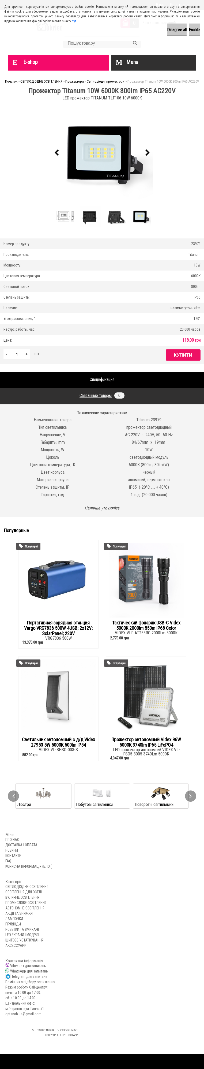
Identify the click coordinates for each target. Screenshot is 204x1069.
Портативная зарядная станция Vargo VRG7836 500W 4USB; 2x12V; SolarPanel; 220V (58, 628)
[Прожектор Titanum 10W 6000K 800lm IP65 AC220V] (102, 153)
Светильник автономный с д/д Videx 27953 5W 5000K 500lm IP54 (58, 742)
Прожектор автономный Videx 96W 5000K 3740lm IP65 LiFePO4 (146, 742)
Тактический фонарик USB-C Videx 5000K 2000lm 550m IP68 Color (146, 625)
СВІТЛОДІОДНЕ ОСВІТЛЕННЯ (41, 81)
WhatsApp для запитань (29, 971)
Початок (11, 81)
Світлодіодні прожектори (105, 81)
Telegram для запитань (29, 976)
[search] (134, 43)
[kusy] (16, 354)
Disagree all (177, 29)
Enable (194, 29)
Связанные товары (102, 395)
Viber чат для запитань (28, 966)
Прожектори (74, 81)
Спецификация (102, 379)
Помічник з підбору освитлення (30, 982)
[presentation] (56, 153)
